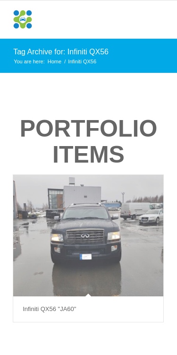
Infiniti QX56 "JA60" (49, 308)
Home (54, 61)
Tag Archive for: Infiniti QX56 (61, 52)
